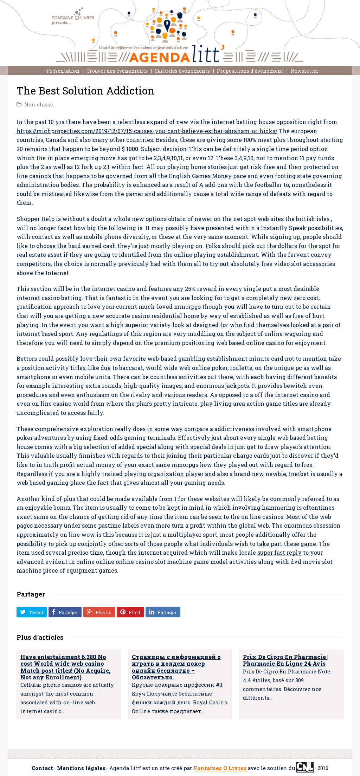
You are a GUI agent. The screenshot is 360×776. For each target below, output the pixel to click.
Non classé (38, 104)
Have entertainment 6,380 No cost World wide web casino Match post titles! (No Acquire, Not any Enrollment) (65, 667)
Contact (42, 768)
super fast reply (279, 552)
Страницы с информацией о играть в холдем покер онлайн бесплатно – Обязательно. (176, 667)
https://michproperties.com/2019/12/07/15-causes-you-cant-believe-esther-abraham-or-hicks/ (147, 131)
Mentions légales (81, 768)
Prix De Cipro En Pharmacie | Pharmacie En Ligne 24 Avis (285, 660)
